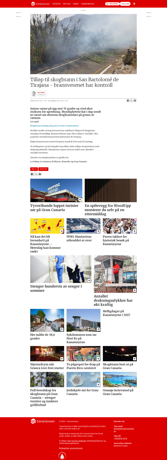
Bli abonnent (112, 4)
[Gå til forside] (40, 4)
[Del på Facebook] (128, 100)
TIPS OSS (66, 4)
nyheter (43, 169)
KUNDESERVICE (87, 4)
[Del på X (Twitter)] (131, 100)
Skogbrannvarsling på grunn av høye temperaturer (54, 126)
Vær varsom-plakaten (76, 441)
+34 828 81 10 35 (120, 438)
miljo (34, 169)
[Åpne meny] (134, 3)
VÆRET (76, 4)
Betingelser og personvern (71, 448)
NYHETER (56, 4)
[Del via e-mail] (135, 100)
